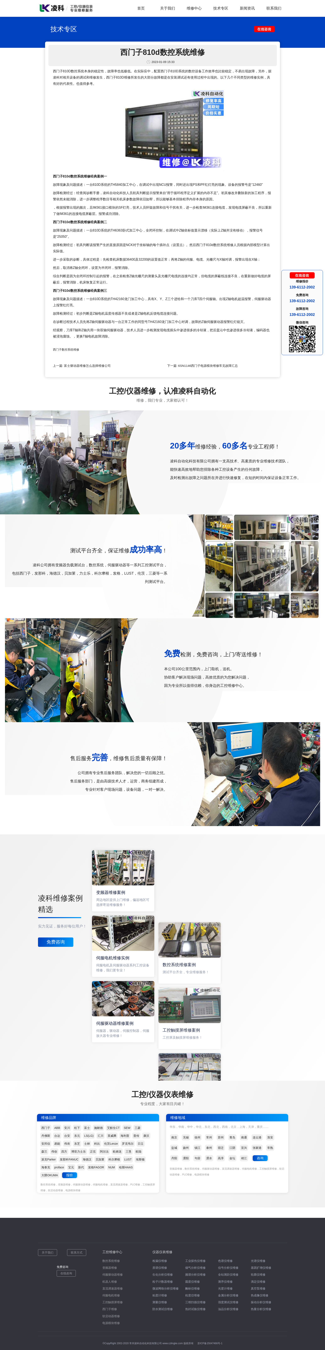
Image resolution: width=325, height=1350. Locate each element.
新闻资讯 (247, 8)
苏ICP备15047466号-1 (209, 1343)
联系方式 (76, 1252)
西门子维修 (109, 1309)
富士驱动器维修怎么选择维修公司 (87, 365)
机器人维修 (109, 1281)
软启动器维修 (111, 1316)
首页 (141, 8)
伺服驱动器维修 (112, 1274)
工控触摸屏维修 (112, 1302)
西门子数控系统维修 (66, 349)
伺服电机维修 (111, 1295)
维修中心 (194, 8)
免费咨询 (56, 942)
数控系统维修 (111, 1261)
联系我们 (273, 8)
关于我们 (167, 8)
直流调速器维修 (112, 1288)
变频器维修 (109, 1267)
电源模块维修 (111, 1323)
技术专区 (220, 8)
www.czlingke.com (172, 1343)
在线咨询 (66, 1273)
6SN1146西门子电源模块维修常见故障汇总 (208, 365)
